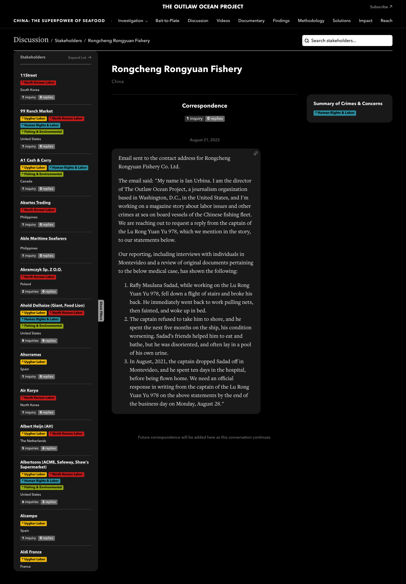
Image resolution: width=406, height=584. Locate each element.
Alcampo (28, 516)
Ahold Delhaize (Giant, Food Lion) (52, 306)
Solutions (342, 21)
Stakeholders (68, 41)
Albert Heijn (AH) (36, 427)
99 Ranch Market (36, 112)
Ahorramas (30, 355)
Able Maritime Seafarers (43, 239)
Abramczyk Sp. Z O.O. (41, 270)
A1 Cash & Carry (35, 161)
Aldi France (31, 552)
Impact (365, 21)
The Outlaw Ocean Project (202, 7)
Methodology (311, 21)
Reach (386, 21)
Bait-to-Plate (168, 21)
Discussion (198, 21)
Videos (223, 21)
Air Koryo (29, 391)
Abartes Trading (35, 203)
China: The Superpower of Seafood (59, 21)
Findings (281, 21)
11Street (28, 76)
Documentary (251, 21)
